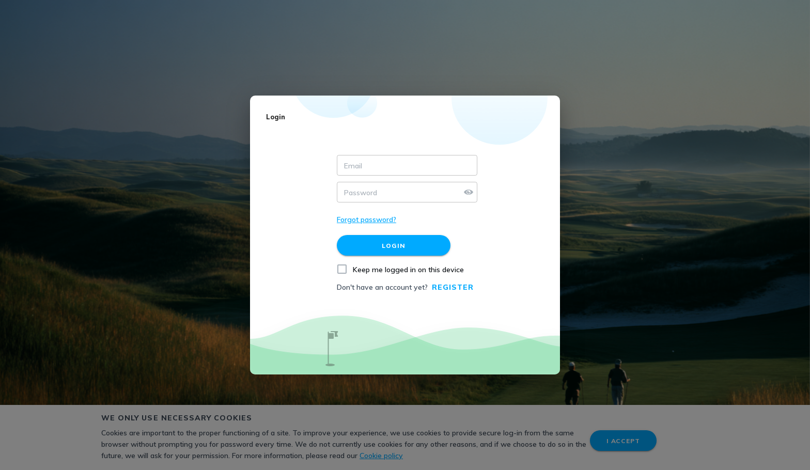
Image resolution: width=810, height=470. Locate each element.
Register (453, 287)
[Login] (393, 245)
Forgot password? (366, 219)
